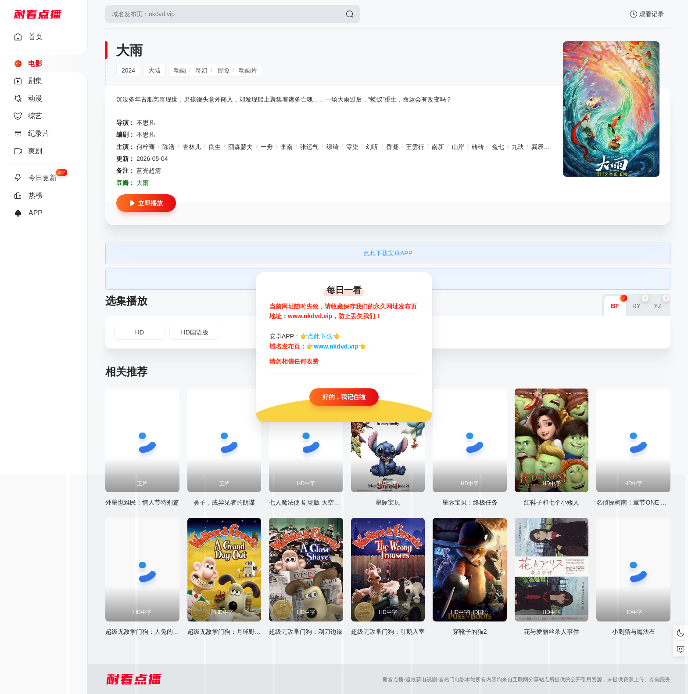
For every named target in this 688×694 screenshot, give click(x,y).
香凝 (392, 146)
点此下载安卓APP (387, 253)
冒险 (223, 70)
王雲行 (415, 146)
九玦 (518, 146)
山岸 (458, 146)
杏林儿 (192, 146)
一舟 (267, 146)
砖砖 (478, 146)
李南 (286, 146)
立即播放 (146, 203)
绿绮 (332, 146)
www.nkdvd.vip (336, 346)
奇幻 (201, 70)
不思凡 (145, 122)
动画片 (248, 70)
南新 (438, 146)
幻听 (372, 146)
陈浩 (168, 146)
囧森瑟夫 (240, 146)
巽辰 (537, 146)
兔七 (498, 146)
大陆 (154, 70)
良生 (214, 146)
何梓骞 (145, 146)
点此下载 (320, 336)
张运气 (309, 146)
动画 (180, 70)
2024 (128, 70)
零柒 (352, 146)
